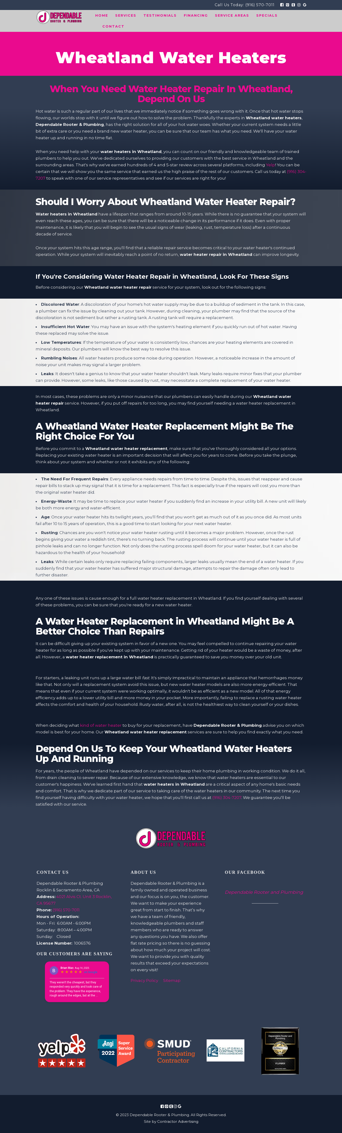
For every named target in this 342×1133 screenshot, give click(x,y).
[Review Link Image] (62, 1051)
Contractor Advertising (177, 1121)
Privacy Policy (144, 980)
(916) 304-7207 (226, 797)
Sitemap (171, 980)
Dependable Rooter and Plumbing (264, 892)
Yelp (270, 165)
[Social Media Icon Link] (162, 1106)
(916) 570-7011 (260, 5)
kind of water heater (101, 725)
